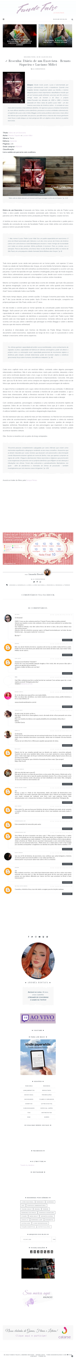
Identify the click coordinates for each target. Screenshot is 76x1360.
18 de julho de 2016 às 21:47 (61, 730)
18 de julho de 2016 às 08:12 (61, 614)
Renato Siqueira (14, 135)
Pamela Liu (17, 730)
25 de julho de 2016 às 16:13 (61, 832)
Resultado (46, 1090)
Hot (23, 1205)
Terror (67, 585)
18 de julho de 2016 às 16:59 (61, 710)
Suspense (50, 1202)
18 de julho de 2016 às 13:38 (61, 658)
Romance (40, 1202)
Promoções (47, 1094)
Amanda (12, 585)
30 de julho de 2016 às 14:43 (61, 867)
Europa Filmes (31, 480)
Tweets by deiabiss (27, 1165)
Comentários (38, 69)
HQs (29, 1117)
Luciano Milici (27, 135)
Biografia (49, 1219)
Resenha (59, 585)
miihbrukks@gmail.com (20, 832)
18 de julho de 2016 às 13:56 (61, 677)
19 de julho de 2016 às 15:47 (61, 749)
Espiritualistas (44, 1227)
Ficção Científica (28, 1227)
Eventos (29, 1103)
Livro (29, 585)
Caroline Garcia (19, 710)
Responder (67, 640)
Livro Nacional (39, 585)
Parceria (50, 585)
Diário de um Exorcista (17, 133)
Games (46, 1117)
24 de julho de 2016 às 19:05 (61, 806)
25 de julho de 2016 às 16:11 (61, 821)
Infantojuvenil (47, 1216)
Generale (13, 141)
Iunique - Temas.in (38, 1356)
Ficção (24, 1216)
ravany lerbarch (19, 852)
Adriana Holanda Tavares (21, 787)
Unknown (17, 643)
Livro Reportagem (40, 1223)
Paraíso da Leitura (26, 684)
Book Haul (29, 1094)
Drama (37, 1209)
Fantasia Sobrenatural (36, 1205)
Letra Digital (46, 1103)
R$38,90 (19, 147)
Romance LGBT (37, 1219)
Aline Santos (18, 658)
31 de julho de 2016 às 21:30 (61, 886)
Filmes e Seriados (46, 1099)
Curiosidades (29, 1108)
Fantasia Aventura (46, 1212)
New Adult (34, 1216)
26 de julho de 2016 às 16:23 (61, 853)
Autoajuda (26, 1223)
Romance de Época (29, 1212)
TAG (29, 1112)
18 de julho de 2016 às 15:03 (61, 692)
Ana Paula (17, 614)
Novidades (29, 1099)
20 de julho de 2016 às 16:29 (61, 769)
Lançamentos (29, 1090)
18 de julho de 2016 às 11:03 (61, 643)
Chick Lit (25, 1219)
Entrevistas (47, 1112)
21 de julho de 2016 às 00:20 (61, 788)
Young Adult (27, 1209)
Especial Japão (47, 1108)
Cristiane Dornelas (19, 769)
